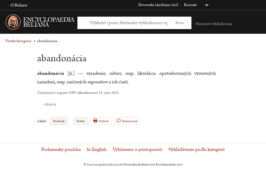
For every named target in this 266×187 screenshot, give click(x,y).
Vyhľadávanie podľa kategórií (196, 149)
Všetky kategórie (18, 41)
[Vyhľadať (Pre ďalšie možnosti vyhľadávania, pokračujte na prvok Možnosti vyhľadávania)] (128, 23)
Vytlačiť (101, 120)
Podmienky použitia (61, 149)
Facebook (59, 121)
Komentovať (127, 120)
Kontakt (190, 5)
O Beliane (19, 5)
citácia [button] (40, 104)
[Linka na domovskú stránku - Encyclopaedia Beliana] (48, 23)
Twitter (80, 121)
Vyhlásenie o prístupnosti (137, 149)
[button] (207, 5)
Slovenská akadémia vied (158, 5)
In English (97, 149)
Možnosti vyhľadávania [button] (213, 23)
